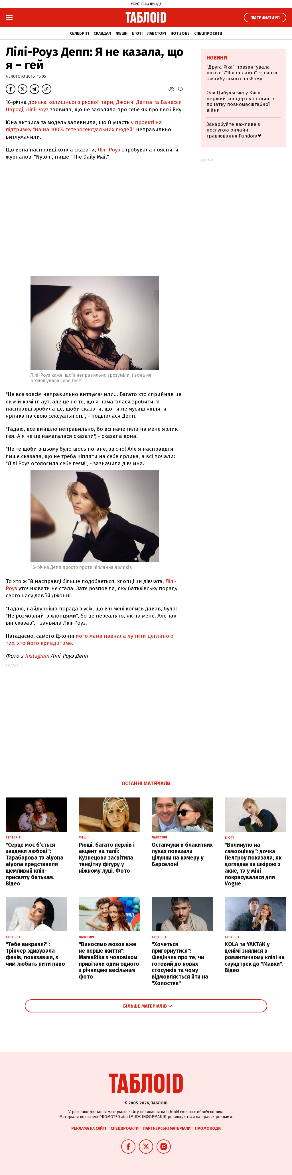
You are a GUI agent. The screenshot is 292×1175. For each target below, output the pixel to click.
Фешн (121, 33)
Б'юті (137, 33)
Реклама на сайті (88, 1128)
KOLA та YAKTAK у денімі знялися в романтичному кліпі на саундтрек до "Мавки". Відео (255, 957)
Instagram (37, 656)
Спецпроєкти (208, 33)
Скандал (102, 33)
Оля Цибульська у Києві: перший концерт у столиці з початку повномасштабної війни (240, 101)
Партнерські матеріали (166, 1128)
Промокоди (208, 1128)
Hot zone (180, 33)
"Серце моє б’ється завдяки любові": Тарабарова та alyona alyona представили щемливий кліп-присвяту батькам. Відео (34, 864)
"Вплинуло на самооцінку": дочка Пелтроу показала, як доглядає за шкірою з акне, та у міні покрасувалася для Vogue (253, 864)
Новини (216, 58)
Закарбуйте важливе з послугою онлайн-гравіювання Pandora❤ (233, 130)
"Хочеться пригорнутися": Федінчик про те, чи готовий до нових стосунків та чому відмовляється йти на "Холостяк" (180, 964)
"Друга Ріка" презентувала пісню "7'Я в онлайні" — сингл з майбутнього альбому (241, 73)
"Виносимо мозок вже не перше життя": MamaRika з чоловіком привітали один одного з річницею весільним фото (109, 960)
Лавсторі (156, 33)
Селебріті (79, 33)
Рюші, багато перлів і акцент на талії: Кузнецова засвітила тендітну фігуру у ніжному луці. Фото (107, 858)
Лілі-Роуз (109, 149)
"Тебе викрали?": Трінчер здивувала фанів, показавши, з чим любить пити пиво (35, 954)
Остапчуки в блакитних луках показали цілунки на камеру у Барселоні (182, 855)
